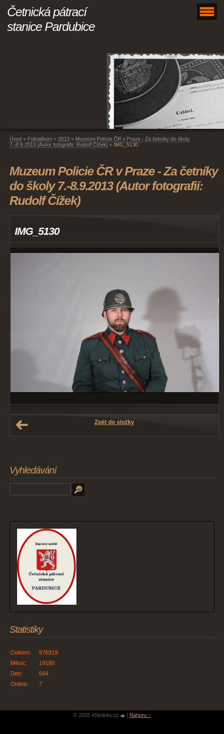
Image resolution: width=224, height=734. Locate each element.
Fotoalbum (40, 139)
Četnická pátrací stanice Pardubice (51, 19)
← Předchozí (22, 425)
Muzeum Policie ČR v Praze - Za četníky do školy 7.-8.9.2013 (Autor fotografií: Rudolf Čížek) (99, 141)
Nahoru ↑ (140, 715)
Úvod (15, 139)
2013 (63, 139)
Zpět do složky (114, 422)
